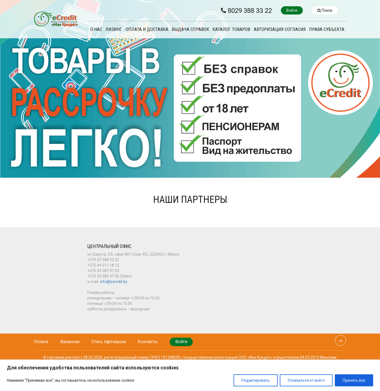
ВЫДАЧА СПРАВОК (190, 29)
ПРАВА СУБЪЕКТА (326, 29)
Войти (291, 10)
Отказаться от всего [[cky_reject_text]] (306, 380)
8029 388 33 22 (246, 10)
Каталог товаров (231, 29)
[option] (190, 89)
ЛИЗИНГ (113, 29)
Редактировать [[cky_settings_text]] (255, 380)
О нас (96, 29)
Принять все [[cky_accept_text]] (354, 380)
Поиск (324, 10)
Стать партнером (108, 341)
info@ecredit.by (113, 281)
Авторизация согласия (280, 29)
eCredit (56, 19)
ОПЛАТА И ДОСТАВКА (147, 29)
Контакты (148, 341)
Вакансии (69, 341)
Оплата (41, 341)
